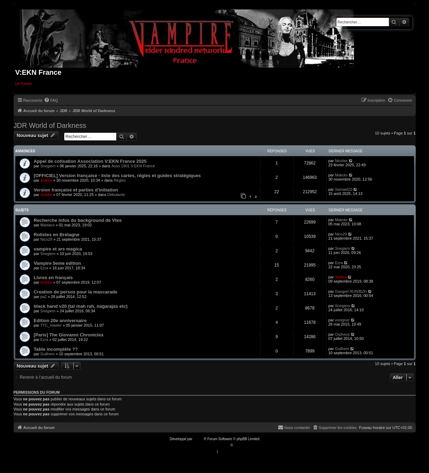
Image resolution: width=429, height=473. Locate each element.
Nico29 (46, 239)
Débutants (116, 194)
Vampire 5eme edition (57, 263)
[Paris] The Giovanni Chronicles (69, 334)
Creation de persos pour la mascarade (76, 291)
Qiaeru (239, 445)
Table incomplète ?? (56, 349)
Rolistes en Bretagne (57, 234)
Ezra (44, 268)
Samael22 (343, 189)
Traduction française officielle (207, 445)
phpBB (198, 439)
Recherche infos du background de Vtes (78, 220)
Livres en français (53, 277)
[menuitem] (51, 100)
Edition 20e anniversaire (60, 320)
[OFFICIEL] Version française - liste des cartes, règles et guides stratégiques (117, 175)
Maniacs (47, 225)
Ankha (46, 180)
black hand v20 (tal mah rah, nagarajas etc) (81, 306)
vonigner (342, 320)
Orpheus (342, 334)
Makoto (341, 175)
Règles (120, 180)
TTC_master (50, 325)
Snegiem (47, 166)
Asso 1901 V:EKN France (133, 166)
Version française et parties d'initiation (76, 189)
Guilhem (47, 354)
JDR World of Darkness (50, 125)
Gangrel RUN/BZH (351, 291)
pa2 (43, 296)
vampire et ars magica (58, 249)
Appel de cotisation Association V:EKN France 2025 (90, 161)
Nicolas (341, 161)
